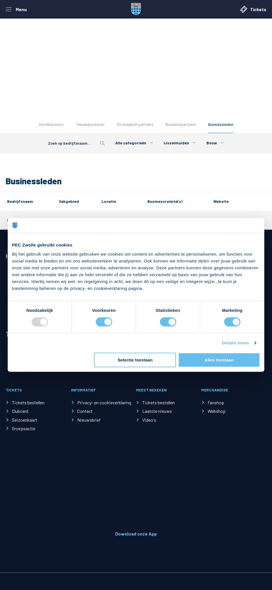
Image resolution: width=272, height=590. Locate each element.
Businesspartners (181, 124)
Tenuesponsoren (90, 124)
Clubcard (20, 411)
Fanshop (216, 402)
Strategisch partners (135, 124)
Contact (85, 411)
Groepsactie (23, 428)
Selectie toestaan (135, 359)
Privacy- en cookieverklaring (104, 402)
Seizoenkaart (24, 420)
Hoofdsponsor (51, 124)
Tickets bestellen (28, 402)
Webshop (217, 411)
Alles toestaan (219, 359)
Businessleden (220, 124)
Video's (149, 420)
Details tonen (235, 342)
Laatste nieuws (157, 411)
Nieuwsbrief (89, 420)
